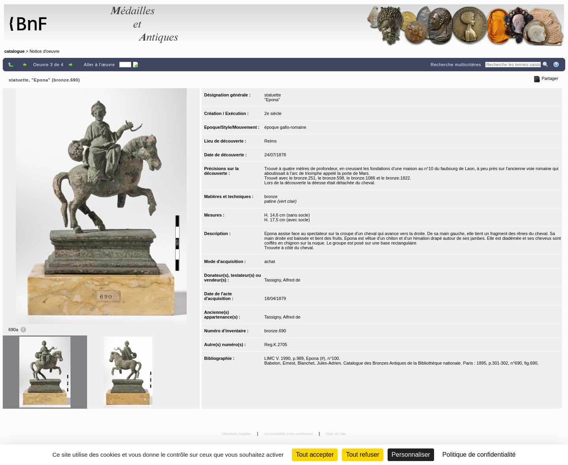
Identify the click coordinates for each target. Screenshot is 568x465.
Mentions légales (237, 434)
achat (269, 261)
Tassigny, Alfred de (282, 280)
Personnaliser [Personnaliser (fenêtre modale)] (411, 454)
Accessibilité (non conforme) (289, 434)
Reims (270, 141)
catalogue (14, 51)
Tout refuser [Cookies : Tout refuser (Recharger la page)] (362, 454)
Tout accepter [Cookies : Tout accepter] (315, 454)
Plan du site (336, 434)
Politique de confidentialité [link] (479, 454)
